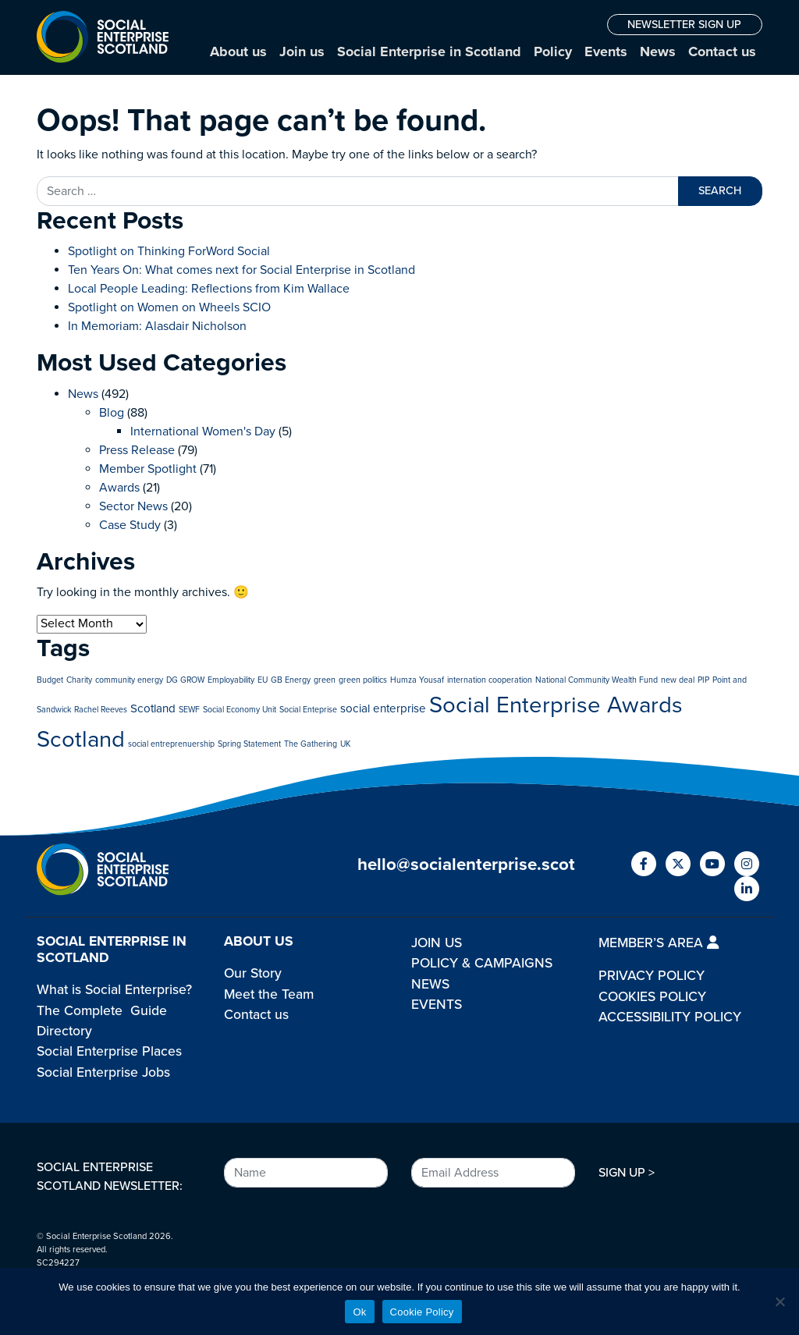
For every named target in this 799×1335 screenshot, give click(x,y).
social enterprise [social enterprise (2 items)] (383, 708)
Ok (359, 1312)
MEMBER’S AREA (658, 943)
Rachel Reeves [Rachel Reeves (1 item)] (100, 710)
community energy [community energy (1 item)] (129, 680)
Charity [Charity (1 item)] (79, 680)
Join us (302, 51)
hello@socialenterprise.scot (466, 864)
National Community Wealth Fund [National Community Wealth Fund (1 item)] (596, 680)
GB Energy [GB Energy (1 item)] (291, 680)
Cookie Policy (422, 1312)
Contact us (722, 51)
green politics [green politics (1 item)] (363, 680)
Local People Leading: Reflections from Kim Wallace (209, 288)
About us (238, 51)
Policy (553, 51)
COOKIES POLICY (652, 997)
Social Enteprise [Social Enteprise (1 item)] (308, 710)
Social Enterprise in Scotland (429, 51)
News (658, 51)
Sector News (133, 506)
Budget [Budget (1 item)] (50, 680)
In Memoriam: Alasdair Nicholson (157, 326)
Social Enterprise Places (109, 1051)
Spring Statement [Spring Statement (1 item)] (249, 744)
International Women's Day (202, 431)
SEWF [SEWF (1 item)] (189, 710)
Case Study (130, 525)
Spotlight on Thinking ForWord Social (169, 251)
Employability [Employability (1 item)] (231, 680)
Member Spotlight (148, 469)
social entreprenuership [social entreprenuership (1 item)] (171, 744)
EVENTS (436, 1004)
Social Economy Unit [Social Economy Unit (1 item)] (239, 710)
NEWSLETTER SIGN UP (684, 24)
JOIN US (436, 943)
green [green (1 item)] (325, 680)
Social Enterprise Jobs (103, 1072)
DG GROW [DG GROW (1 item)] (185, 680)
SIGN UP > (626, 1173)
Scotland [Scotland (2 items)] (153, 708)
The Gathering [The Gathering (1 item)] (310, 744)
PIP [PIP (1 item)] (703, 680)
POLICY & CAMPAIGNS (481, 963)
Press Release (137, 450)
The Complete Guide (102, 1011)
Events (605, 51)
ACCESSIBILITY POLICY (669, 1017)
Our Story (253, 973)
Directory (64, 1031)
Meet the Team (269, 994)
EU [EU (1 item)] (262, 680)
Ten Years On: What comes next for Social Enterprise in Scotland (241, 270)
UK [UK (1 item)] (345, 744)
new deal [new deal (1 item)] (677, 680)
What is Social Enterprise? (114, 990)
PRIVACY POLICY (651, 976)
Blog (111, 413)
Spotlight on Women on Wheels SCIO (169, 307)
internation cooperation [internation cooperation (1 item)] (489, 680)
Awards (119, 487)
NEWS (430, 984)
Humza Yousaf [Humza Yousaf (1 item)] (417, 680)
